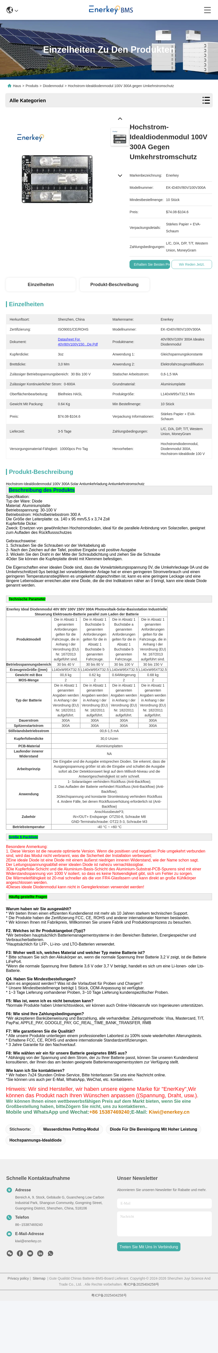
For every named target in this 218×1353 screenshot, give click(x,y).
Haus (17, 86)
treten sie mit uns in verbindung (149, 1299)
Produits (32, 86)
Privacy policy (18, 1331)
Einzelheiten (41, 284)
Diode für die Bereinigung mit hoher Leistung (153, 1181)
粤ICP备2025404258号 (141, 1337)
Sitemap (39, 1331)
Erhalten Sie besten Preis (154, 264)
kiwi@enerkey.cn (28, 1293)
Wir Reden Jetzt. (192, 264)
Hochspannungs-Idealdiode (35, 1192)
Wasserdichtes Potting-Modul (71, 1181)
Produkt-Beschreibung (114, 284)
